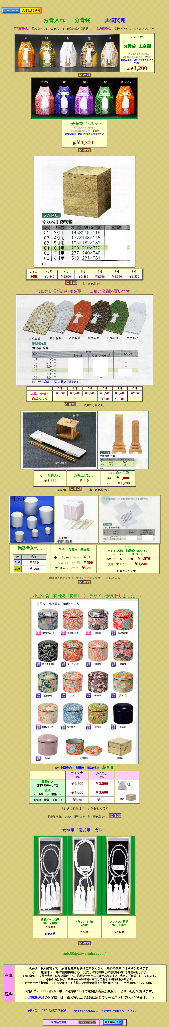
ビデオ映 (50, 933)
